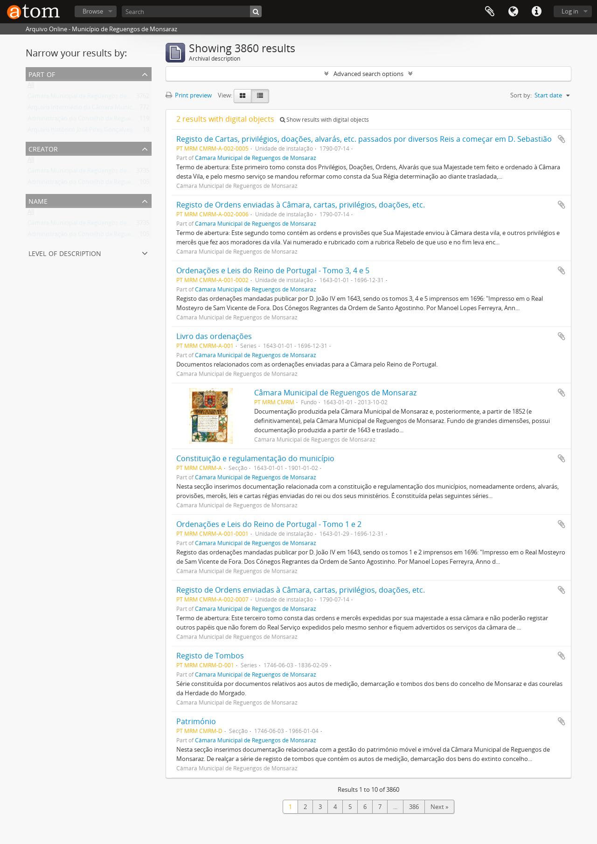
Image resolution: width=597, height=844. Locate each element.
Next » (439, 806)
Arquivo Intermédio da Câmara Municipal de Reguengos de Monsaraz (124, 109)
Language (513, 11)
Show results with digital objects (324, 120)
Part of (41, 73)
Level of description (64, 252)
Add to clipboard (561, 139)
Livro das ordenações (214, 336)
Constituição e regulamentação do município (255, 458)
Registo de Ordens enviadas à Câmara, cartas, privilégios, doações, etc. (300, 205)
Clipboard (489, 11)
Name (38, 200)
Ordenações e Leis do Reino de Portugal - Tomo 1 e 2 (268, 524)
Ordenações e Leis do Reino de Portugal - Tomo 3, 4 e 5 (272, 270)
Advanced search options (368, 73)
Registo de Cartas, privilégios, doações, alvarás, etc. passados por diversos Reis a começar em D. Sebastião (364, 139)
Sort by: (521, 95)
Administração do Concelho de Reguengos (86, 120)
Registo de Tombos (210, 655)
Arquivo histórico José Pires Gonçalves (80, 131)
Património (196, 721)
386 (414, 806)
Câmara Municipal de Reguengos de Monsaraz (91, 98)
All (31, 87)
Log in (570, 11)
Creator (43, 148)
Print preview (189, 95)
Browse (93, 11)
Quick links (536, 11)
